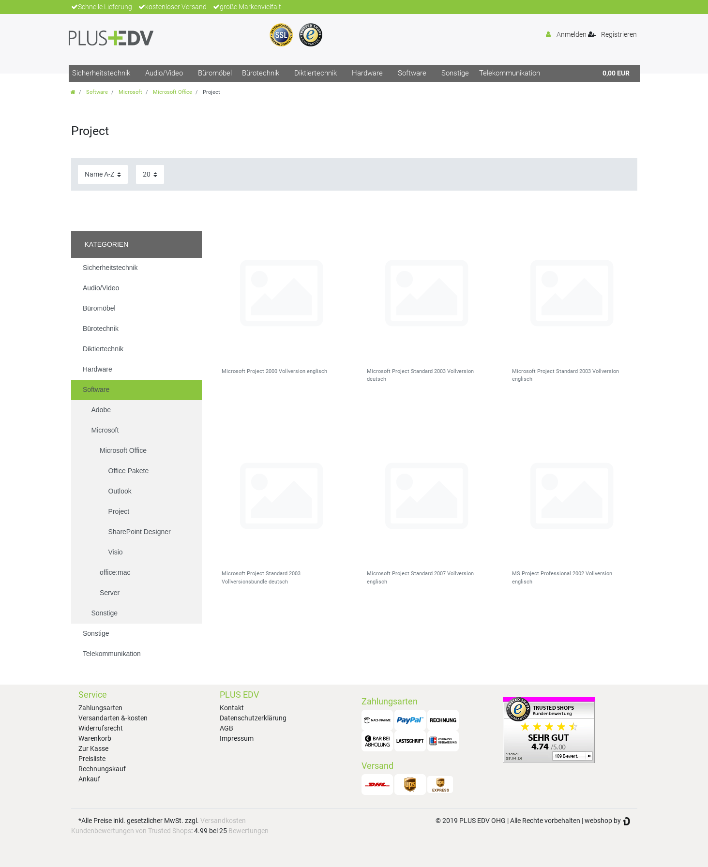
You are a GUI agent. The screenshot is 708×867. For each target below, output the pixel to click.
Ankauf (89, 779)
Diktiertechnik (315, 73)
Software (412, 73)
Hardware (367, 73)
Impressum (237, 738)
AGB (226, 728)
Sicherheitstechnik (101, 73)
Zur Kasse (93, 748)
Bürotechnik (260, 73)
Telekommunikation (509, 73)
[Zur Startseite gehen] (73, 92)
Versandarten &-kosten (113, 718)
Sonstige (455, 73)
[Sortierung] (103, 174)
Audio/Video (164, 73)
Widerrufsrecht (100, 728)
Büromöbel (215, 73)
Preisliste (91, 758)
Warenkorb (94, 738)
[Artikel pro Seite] (150, 174)
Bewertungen (248, 831)
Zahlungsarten (100, 708)
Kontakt (232, 708)
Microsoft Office (172, 92)
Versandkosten (223, 820)
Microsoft (130, 92)
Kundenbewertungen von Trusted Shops (131, 831)
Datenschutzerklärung (253, 718)
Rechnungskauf (102, 769)
